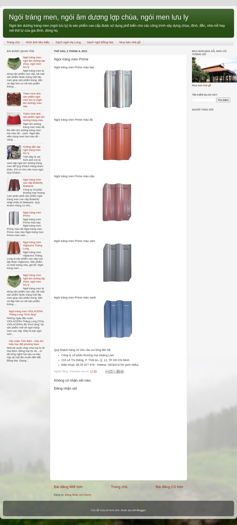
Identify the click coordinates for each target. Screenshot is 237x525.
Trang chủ (13, 42)
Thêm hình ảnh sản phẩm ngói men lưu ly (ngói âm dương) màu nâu (32, 100)
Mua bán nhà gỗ (129, 42)
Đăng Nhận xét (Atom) (78, 494)
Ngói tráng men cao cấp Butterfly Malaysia (33, 182)
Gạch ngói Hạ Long (68, 42)
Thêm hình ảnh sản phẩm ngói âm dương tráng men (34, 116)
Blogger (141, 510)
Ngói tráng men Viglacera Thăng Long (32, 245)
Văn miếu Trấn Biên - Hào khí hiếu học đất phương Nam (26, 343)
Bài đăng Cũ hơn (169, 487)
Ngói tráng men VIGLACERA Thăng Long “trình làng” (26, 313)
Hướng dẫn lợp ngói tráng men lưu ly (32, 150)
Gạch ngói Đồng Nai (100, 42)
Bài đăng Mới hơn (68, 487)
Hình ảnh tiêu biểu (37, 42)
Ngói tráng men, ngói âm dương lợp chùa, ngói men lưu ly (98, 17)
